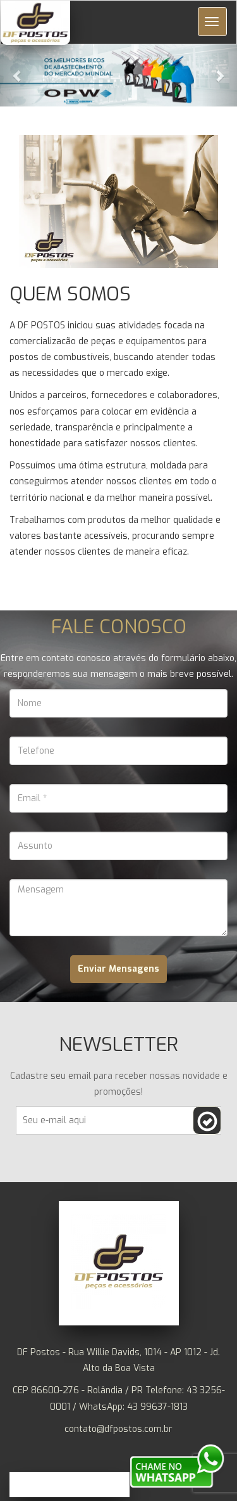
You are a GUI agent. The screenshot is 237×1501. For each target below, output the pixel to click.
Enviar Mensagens (118, 969)
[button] (118, 75)
